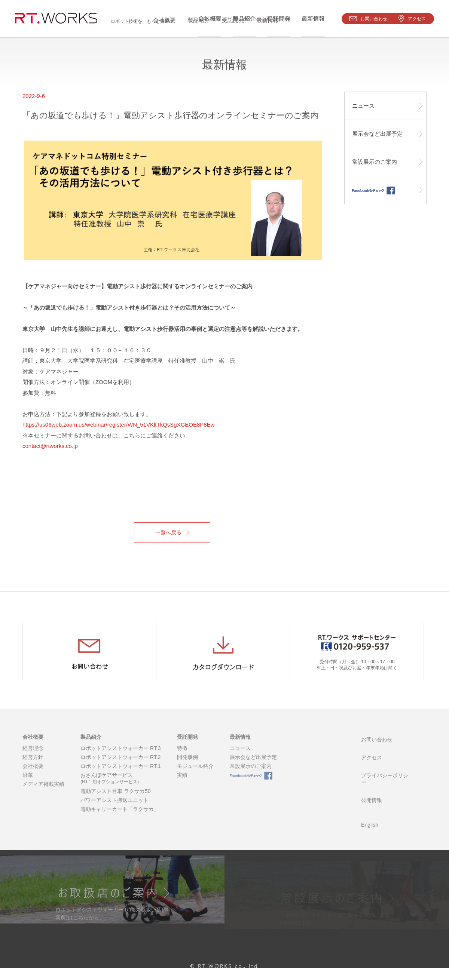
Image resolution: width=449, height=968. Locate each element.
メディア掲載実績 (43, 793)
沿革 (27, 784)
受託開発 (187, 746)
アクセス (370, 759)
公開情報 (370, 784)
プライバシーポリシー (386, 771)
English (368, 803)
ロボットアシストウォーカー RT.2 (120, 766)
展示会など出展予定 (377, 133)
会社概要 (32, 746)
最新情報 (240, 746)
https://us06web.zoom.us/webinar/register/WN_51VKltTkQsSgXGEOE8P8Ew (118, 424)
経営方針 (32, 766)
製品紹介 (90, 746)
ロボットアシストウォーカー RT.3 (120, 757)
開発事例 (187, 766)
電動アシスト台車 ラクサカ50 (115, 800)
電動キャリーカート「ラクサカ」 (119, 818)
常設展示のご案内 (374, 162)
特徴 (182, 757)
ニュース (363, 105)
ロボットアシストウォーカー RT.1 (120, 775)
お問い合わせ (375, 746)
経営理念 (32, 757)
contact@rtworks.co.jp (50, 446)
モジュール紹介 (195, 775)
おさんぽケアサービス (120, 787)
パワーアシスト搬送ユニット (114, 809)
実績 (182, 784)
